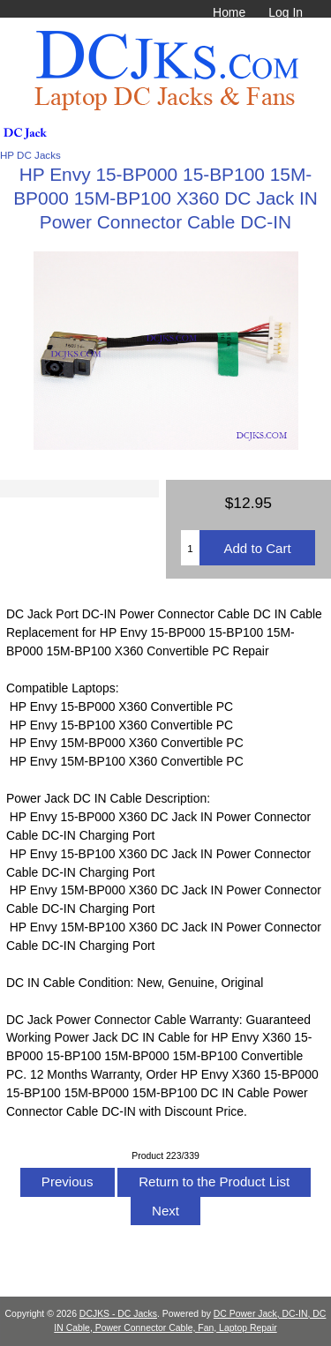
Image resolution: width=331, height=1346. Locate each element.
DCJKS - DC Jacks (118, 1314)
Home (229, 12)
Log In (285, 12)
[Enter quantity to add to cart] (190, 547)
